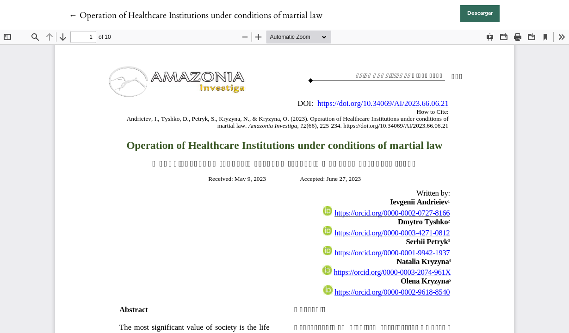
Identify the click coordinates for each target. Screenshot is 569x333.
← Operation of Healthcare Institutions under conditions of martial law (195, 15)
